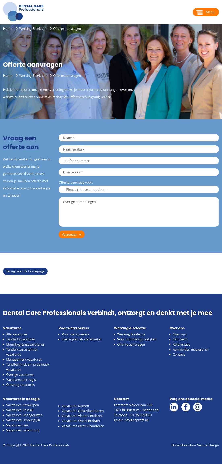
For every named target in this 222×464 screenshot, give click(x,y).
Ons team (180, 339)
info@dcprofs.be (136, 420)
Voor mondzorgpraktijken (137, 339)
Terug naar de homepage (25, 271)
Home (7, 28)
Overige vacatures (20, 374)
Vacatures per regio (21, 379)
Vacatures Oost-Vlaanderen (83, 411)
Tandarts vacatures (21, 339)
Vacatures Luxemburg (23, 430)
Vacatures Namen (75, 406)
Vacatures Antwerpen (22, 405)
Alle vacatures (16, 334)
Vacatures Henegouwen (24, 415)
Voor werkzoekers (75, 334)
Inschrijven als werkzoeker (82, 339)
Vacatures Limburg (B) (23, 420)
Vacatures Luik (17, 425)
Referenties (181, 344)
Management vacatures (24, 359)
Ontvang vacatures (20, 384)
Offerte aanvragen (131, 344)
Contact (179, 354)
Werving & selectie (33, 28)
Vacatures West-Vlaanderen (83, 426)
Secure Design (208, 445)
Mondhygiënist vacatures (25, 344)
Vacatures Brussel (20, 410)
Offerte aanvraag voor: (76, 182)
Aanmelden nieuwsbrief (191, 349)
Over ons (180, 334)
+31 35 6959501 (140, 415)
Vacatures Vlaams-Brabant (82, 416)
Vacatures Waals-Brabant (81, 421)
